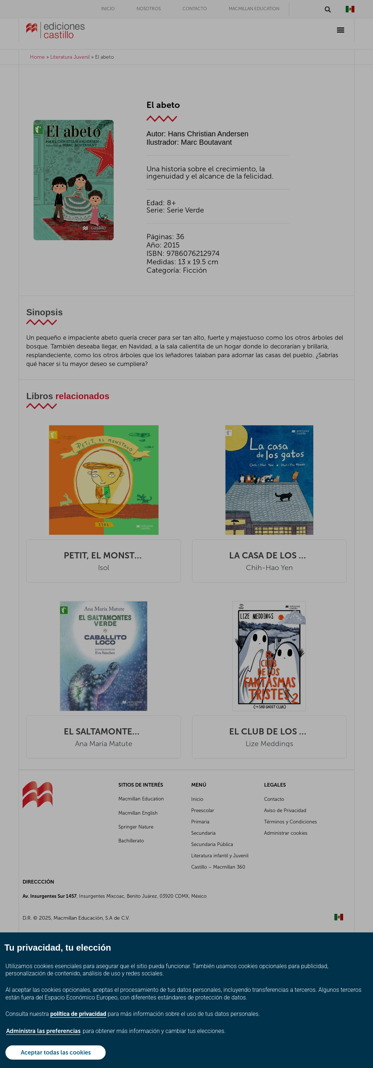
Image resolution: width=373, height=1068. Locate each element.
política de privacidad (78, 1013)
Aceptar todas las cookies (56, 1052)
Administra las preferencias (43, 1031)
